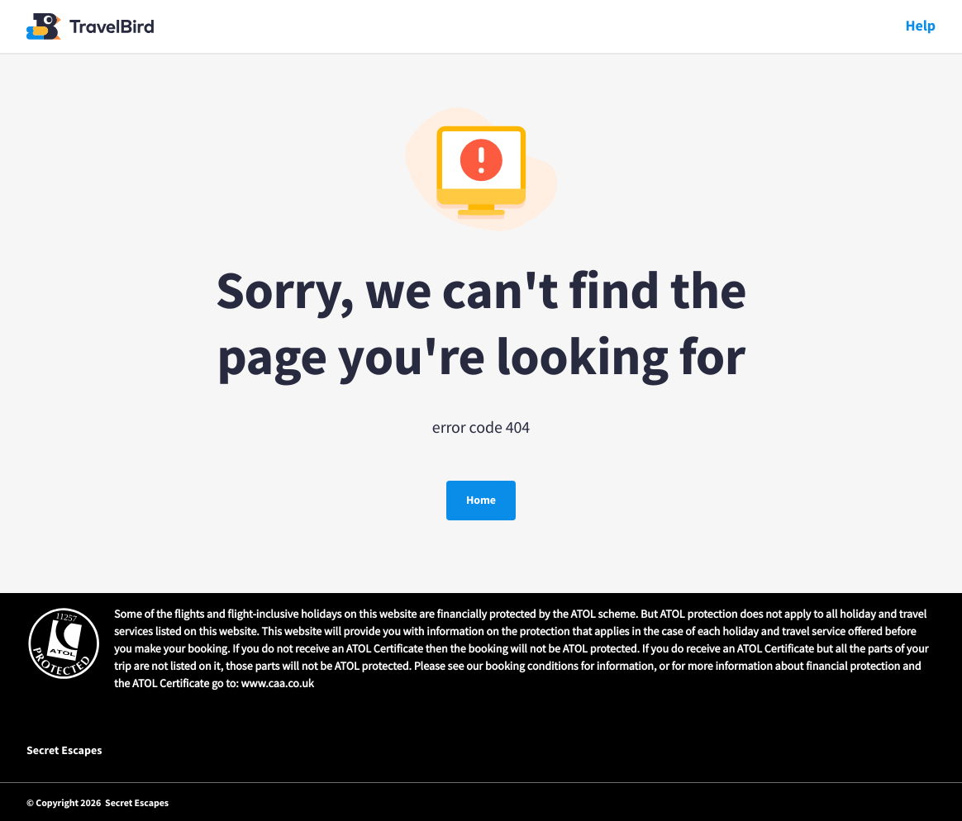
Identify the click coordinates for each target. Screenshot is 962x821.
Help (920, 26)
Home (481, 500)
